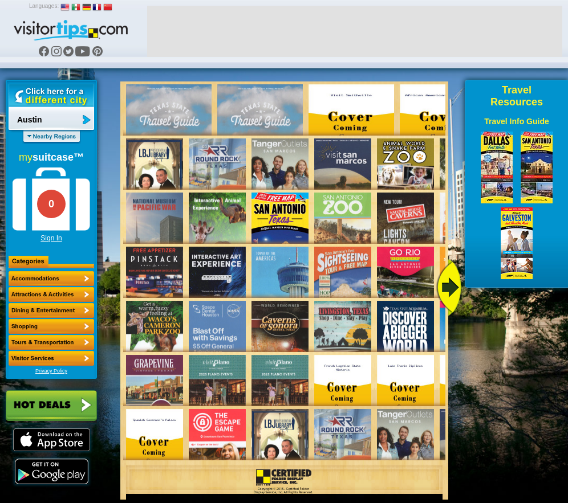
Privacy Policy (51, 371)
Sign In (51, 238)
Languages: (44, 6)
